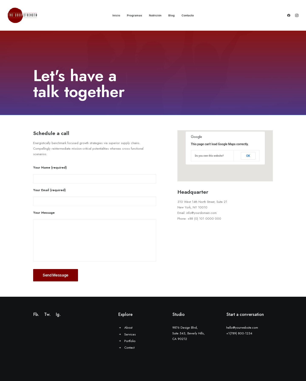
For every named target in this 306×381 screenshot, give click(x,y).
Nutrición (155, 15)
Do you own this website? (209, 155)
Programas (134, 15)
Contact (129, 347)
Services (130, 334)
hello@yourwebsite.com (242, 327)
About (128, 327)
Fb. (36, 314)
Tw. (47, 314)
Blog (171, 15)
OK (248, 156)
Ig (58, 314)
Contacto (187, 15)
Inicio (116, 15)
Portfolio (130, 341)
